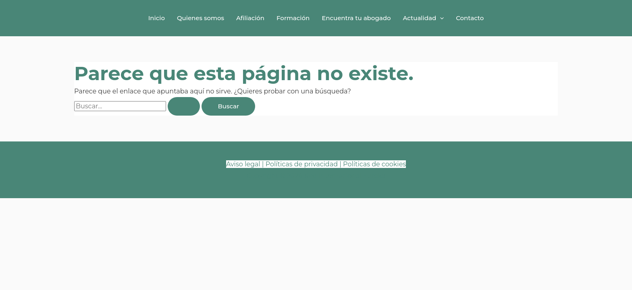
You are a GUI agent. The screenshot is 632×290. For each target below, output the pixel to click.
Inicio (156, 18)
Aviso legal (243, 164)
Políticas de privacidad (302, 164)
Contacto (470, 18)
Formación (293, 18)
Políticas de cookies (374, 164)
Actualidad (423, 18)
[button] (440, 18)
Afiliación (250, 18)
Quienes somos (200, 18)
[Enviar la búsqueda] (184, 106)
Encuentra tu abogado (356, 18)
